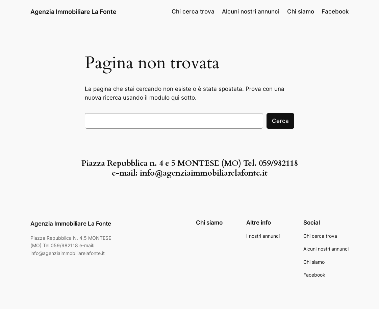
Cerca (280, 121)
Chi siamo (209, 222)
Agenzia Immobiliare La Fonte (73, 11)
